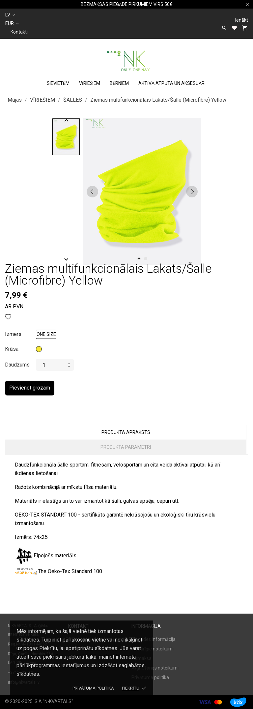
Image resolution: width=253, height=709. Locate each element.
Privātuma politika (93, 688)
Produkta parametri (125, 447)
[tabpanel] (142, 191)
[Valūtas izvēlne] (12, 23)
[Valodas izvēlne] (10, 15)
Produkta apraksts (125, 432)
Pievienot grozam (29, 388)
